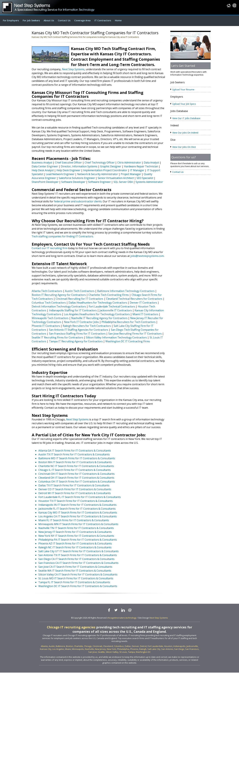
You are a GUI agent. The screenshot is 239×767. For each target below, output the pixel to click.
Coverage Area (82, 20)
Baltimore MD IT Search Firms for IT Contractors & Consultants (76, 458)
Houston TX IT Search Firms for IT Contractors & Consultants (75, 501)
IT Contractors (102, 20)
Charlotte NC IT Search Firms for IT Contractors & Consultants (76, 466)
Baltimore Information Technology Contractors (126, 291)
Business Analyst (42, 162)
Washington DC (143, 651)
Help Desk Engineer (68, 170)
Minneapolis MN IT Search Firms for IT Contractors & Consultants (78, 524)
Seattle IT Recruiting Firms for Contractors (57, 337)
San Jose (92, 651)
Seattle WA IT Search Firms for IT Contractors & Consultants (74, 570)
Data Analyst (151, 162)
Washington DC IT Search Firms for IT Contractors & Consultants (77, 586)
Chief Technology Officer (100, 162)
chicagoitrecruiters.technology (121, 617)
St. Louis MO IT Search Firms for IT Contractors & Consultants (75, 578)
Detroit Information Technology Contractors (59, 306)
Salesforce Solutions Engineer (77, 178)
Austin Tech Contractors (79, 291)
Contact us (178, 171)
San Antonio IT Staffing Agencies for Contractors (78, 329)
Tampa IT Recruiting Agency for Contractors (76, 341)
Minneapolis (78, 649)
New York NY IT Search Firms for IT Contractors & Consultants (76, 536)
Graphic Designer (110, 166)
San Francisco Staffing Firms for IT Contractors (77, 333)
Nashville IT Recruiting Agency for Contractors (99, 318)
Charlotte (78, 646)
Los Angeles (58, 649)
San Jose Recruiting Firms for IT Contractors (135, 333)
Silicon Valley (112, 651)
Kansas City (45, 649)
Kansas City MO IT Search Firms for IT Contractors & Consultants (77, 512)
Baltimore (60, 646)
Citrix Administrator (129, 162)
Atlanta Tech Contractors (47, 291)
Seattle (101, 651)
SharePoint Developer (45, 182)
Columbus (119, 646)
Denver (135, 646)
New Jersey (100, 649)
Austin (52, 646)
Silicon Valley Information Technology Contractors (116, 337)
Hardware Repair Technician (141, 166)
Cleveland (108, 646)
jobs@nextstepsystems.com (147, 256)
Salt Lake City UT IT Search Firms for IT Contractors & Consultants (78, 551)
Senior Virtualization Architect (116, 178)
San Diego (179, 649)
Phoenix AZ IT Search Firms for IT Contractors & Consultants (75, 543)
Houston (168, 646)
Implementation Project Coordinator (105, 170)
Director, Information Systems (79, 166)
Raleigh (142, 649)
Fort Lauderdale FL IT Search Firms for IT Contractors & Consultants (79, 497)
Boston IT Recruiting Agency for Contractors (59, 295)
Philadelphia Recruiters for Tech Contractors (129, 322)
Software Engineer (99, 182)
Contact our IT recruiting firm (49, 248)
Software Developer (73, 182)
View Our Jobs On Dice (184, 146)
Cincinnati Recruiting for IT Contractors (79, 298)
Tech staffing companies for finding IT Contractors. (63, 236)
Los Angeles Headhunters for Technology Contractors (97, 314)
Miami (68, 649)
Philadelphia (123, 649)
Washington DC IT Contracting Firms (127, 341)
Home (118, 20)
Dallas (128, 646)
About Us (49, 20)
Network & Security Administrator (97, 174)
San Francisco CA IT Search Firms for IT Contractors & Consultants (78, 563)
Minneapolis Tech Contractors (50, 318)
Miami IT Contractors (145, 314)
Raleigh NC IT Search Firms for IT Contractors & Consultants (75, 547)
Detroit (143, 646)
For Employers (11, 20)
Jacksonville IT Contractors (115, 310)
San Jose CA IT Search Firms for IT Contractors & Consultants (75, 567)
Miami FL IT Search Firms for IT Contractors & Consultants (73, 520)
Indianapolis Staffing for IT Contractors (73, 310)
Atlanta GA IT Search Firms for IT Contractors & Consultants (74, 450)
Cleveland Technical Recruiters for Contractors (134, 298)
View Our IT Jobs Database (186, 118)
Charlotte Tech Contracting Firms (108, 295)
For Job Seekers (31, 20)
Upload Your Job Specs (184, 103)
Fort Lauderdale (155, 646)
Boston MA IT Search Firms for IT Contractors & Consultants (75, 462)
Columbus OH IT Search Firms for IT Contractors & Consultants (76, 481)
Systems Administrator (149, 182)
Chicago (88, 646)
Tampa (131, 651)
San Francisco (192, 649)
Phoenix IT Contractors (46, 326)
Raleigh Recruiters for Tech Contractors (87, 326)
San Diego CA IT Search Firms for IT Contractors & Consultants (76, 559)
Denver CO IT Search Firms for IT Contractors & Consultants (74, 489)
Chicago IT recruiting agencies (71, 627)
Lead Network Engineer (60, 174)
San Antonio (167, 649)
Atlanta (44, 646)
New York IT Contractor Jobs (81, 322)
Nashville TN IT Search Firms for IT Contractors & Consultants (76, 528)
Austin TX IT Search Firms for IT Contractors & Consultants (74, 454)
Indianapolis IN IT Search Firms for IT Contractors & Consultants (77, 505)
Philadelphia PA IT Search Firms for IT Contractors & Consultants (77, 539)
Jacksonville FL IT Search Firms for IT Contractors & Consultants (77, 508)
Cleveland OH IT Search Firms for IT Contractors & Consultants (76, 477)
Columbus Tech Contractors (49, 302)
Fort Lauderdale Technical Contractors (112, 306)
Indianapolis (179, 646)
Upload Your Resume (183, 89)
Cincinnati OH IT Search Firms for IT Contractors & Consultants (76, 474)
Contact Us (64, 20)
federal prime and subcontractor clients (78, 201)
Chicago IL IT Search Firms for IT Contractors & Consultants (74, 470)
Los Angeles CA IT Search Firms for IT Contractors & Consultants (77, 516)
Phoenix (134, 649)
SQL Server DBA (123, 182)
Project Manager (131, 174)
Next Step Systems (73, 69)
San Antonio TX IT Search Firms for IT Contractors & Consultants (77, 555)
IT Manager (137, 170)
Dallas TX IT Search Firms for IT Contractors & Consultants (73, 485)
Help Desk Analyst (43, 170)
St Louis (123, 651)
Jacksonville (192, 646)
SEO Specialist (145, 178)
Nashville (89, 649)
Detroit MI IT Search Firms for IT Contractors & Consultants (74, 493)
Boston (69, 646)
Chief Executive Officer (68, 162)
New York (111, 649)
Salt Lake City (153, 649)
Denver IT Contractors (143, 302)
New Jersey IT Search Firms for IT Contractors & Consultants (75, 532)
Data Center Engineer (45, 166)
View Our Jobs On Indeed (185, 132)
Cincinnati (97, 646)
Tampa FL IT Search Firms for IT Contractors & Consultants (74, 582)
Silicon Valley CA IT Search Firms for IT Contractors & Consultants (77, 574)
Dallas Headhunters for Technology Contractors (97, 302)
